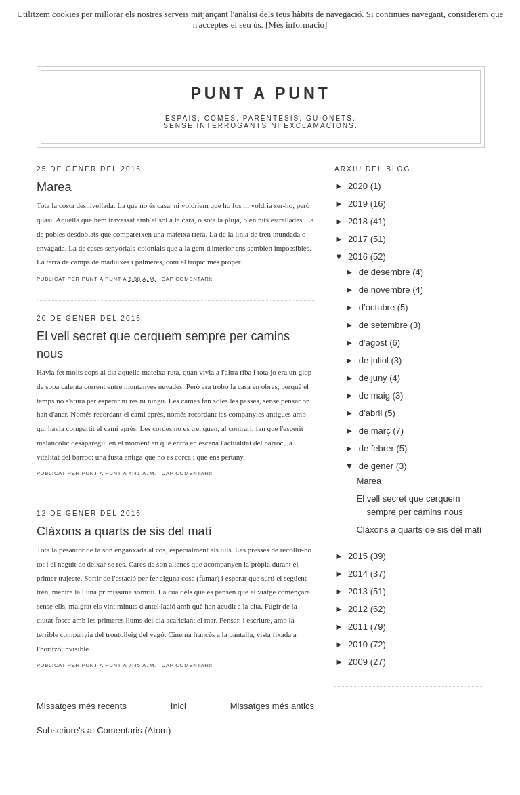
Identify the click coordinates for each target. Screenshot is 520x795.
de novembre (386, 290)
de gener (377, 466)
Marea (54, 187)
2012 (359, 609)
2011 (359, 626)
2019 (359, 204)
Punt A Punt (261, 93)
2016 (359, 256)
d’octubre (378, 307)
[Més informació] (296, 25)
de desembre (386, 272)
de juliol (375, 360)
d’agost (374, 343)
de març (376, 431)
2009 (359, 662)
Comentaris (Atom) (134, 730)
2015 (359, 556)
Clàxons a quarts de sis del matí (124, 531)
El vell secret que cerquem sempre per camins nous (163, 344)
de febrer (378, 448)
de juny (374, 378)
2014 (359, 574)
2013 (359, 591)
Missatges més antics (272, 706)
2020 (359, 186)
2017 (359, 239)
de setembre (384, 325)
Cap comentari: (187, 279)
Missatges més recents (82, 706)
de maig (376, 395)
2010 (359, 644)
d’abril (372, 413)
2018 (359, 221)
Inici (178, 706)
